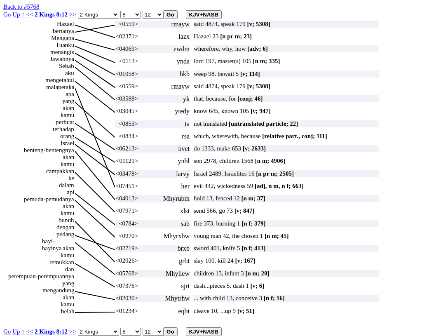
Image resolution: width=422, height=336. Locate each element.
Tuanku (65, 45)
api (70, 192)
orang (67, 136)
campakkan (60, 171)
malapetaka (60, 87)
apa (70, 94)
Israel (67, 143)
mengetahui (59, 80)
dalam (66, 185)
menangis (62, 52)
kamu (67, 115)
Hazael (65, 24)
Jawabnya (62, 59)
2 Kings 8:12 (51, 14)
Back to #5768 (21, 6)
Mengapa (62, 38)
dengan (65, 227)
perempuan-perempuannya (41, 276)
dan (69, 269)
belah (67, 311)
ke (71, 178)
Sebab (66, 66)
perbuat (65, 122)
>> (72, 14)
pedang (65, 234)
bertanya (63, 31)
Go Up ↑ (14, 14)
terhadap (63, 129)
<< (29, 14)
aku (69, 73)
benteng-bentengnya (49, 150)
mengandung (58, 290)
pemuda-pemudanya (49, 199)
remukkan (61, 262)
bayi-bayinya (51, 241)
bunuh (66, 220)
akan (68, 108)
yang (68, 101)
